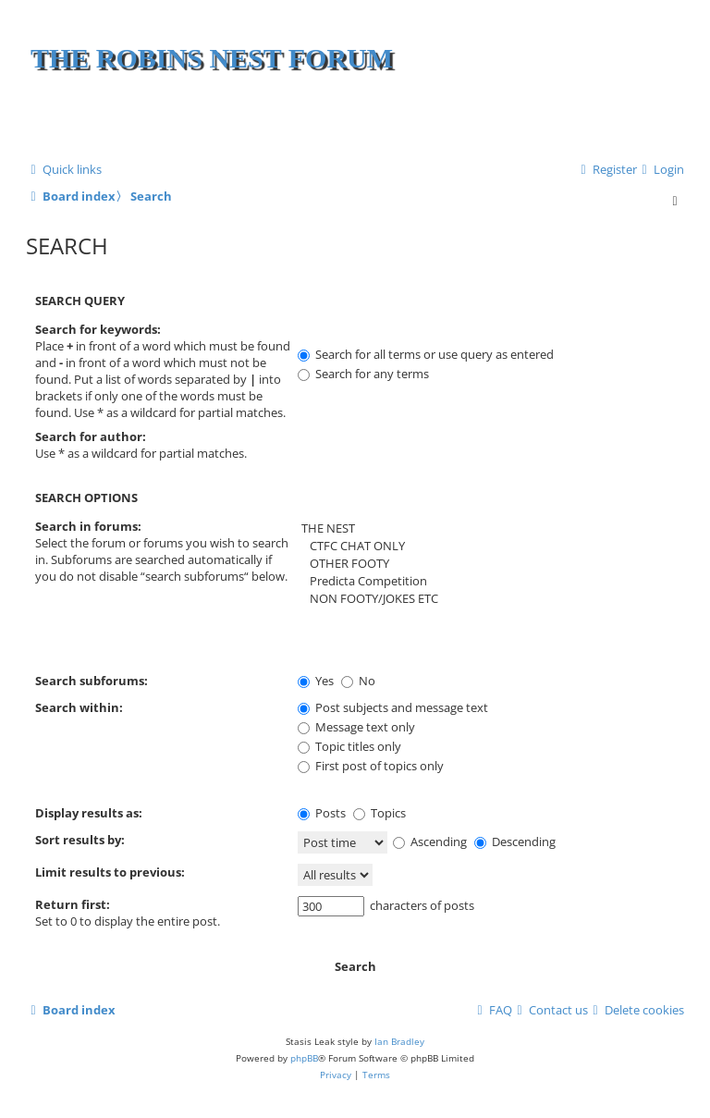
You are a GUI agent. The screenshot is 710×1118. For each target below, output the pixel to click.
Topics (379, 813)
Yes (316, 680)
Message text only (356, 727)
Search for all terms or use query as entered (426, 354)
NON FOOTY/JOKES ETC (486, 599)
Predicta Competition (486, 581)
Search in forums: (88, 526)
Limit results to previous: (110, 872)
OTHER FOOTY (486, 563)
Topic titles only (349, 746)
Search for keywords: (98, 329)
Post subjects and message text (393, 707)
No (358, 680)
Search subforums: (91, 680)
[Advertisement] (463, 120)
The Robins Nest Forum (212, 58)
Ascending (430, 841)
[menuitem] (660, 169)
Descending (515, 841)
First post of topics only (371, 765)
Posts (322, 813)
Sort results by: (80, 839)
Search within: (79, 707)
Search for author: (90, 436)
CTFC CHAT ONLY (486, 546)
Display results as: (88, 813)
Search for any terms (363, 373)
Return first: (72, 904)
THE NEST (486, 528)
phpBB (304, 1057)
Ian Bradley (399, 1041)
